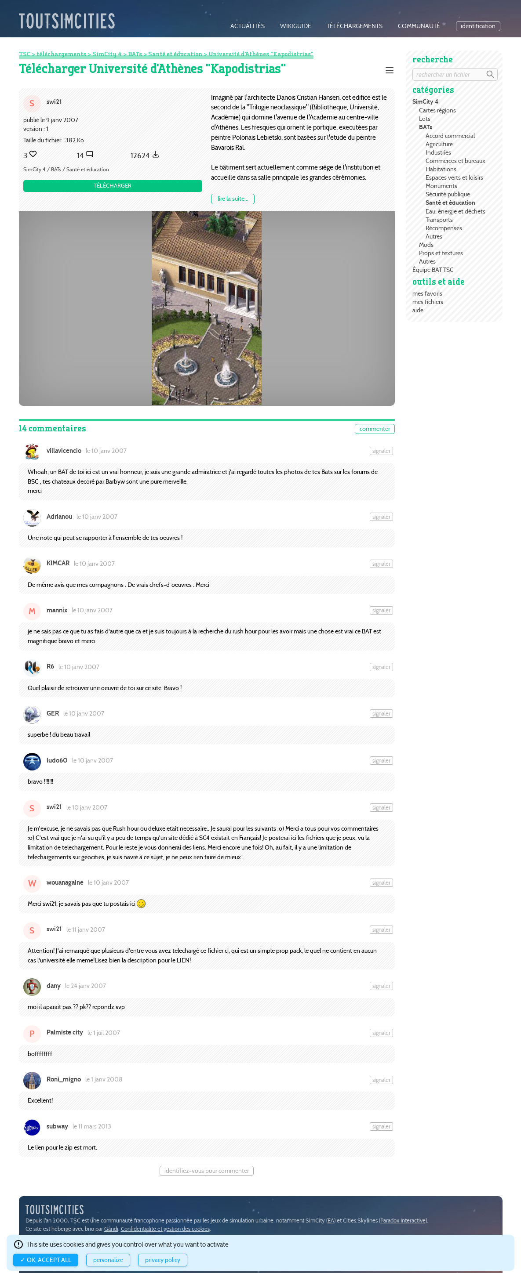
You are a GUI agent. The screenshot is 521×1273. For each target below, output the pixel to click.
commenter (375, 429)
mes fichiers (427, 302)
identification (478, 26)
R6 (50, 666)
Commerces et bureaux (455, 161)
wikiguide (295, 26)
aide (417, 310)
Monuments (441, 186)
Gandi (111, 1229)
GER (53, 713)
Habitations (441, 169)
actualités (247, 26)
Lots (424, 119)
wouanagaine (65, 882)
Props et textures (441, 253)
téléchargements (355, 26)
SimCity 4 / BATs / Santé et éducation (66, 169)
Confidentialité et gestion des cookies (165, 1229)
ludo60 (57, 760)
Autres (434, 236)
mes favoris (427, 293)
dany (54, 986)
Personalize (108, 1260)
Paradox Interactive (403, 1220)
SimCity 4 (425, 101)
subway (57, 1126)
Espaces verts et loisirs (454, 177)
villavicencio (64, 451)
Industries (438, 152)
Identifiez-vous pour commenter (206, 1171)
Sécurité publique (448, 194)
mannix (57, 610)
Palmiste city (65, 1032)
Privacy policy (162, 1260)
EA (331, 1220)
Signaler (381, 451)
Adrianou (59, 517)
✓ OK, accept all (45, 1260)
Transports (439, 220)
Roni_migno (64, 1079)
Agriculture (439, 144)
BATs (425, 127)
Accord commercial (450, 136)
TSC (24, 54)
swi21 (54, 102)
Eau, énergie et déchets (455, 211)
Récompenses (444, 228)
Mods (426, 245)
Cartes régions (437, 110)
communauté (419, 26)
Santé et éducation (450, 202)
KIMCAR (58, 563)
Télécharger (112, 185)
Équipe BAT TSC (433, 270)
